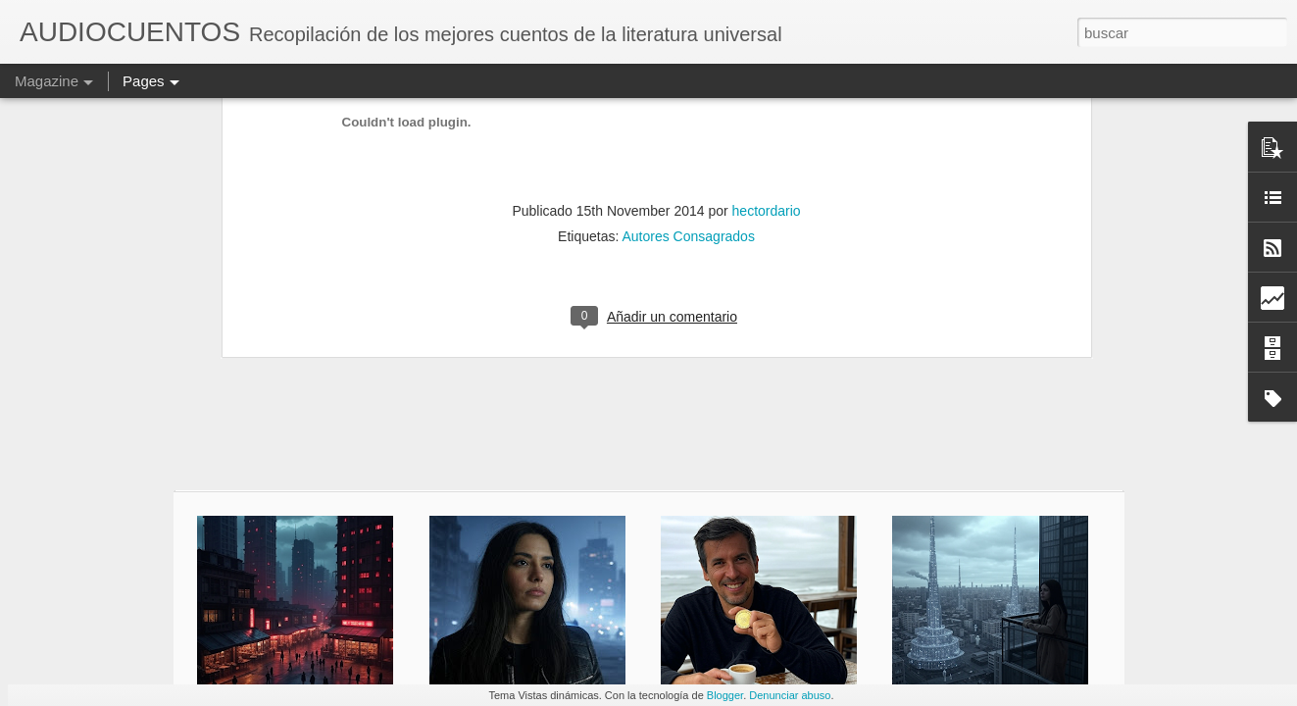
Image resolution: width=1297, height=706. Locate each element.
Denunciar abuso (789, 695)
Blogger (725, 695)
